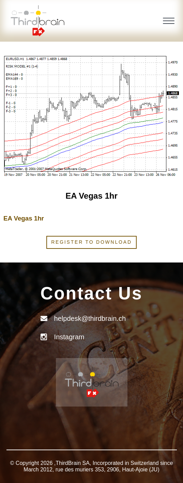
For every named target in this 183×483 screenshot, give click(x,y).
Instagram (69, 337)
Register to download (91, 242)
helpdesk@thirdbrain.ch (90, 318)
